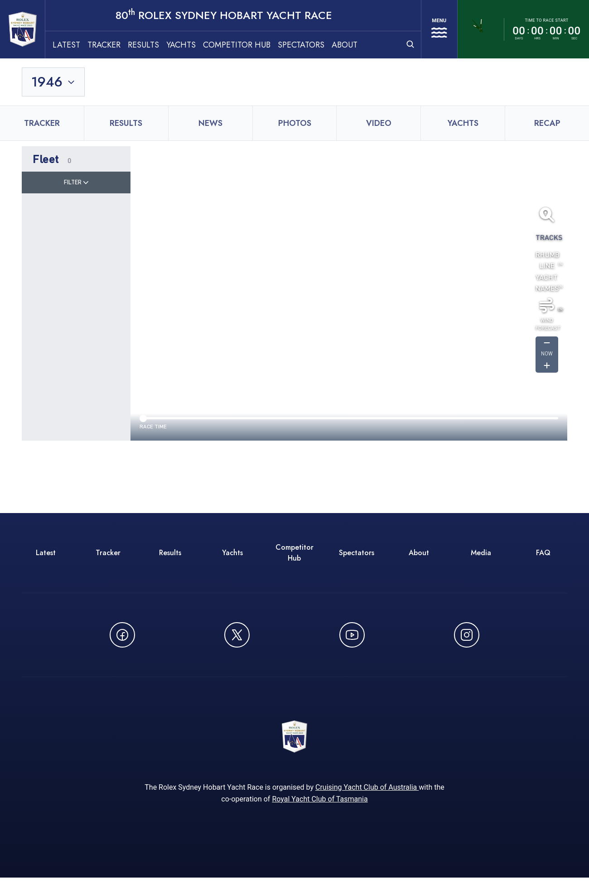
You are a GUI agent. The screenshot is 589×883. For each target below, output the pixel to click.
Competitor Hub (253, 46)
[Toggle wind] (547, 306)
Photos (294, 124)
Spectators (317, 46)
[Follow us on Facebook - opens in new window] (122, 636)
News (210, 124)
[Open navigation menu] (434, 30)
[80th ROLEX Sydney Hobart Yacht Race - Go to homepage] (31, 30)
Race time (153, 427)
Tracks (547, 238)
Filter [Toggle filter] (76, 183)
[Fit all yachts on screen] (547, 216)
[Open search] (401, 45)
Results (160, 46)
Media (481, 554)
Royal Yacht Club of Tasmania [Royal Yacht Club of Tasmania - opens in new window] (319, 804)
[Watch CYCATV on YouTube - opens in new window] (352, 636)
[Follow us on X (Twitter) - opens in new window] (237, 636)
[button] (76, 160)
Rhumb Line (547, 261)
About (361, 46)
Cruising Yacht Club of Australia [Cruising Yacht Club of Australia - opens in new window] (367, 792)
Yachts (197, 46)
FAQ (543, 554)
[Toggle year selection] (54, 83)
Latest (83, 46)
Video (378, 124)
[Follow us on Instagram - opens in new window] (466, 636)
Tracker (120, 46)
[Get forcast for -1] (547, 344)
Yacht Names (547, 284)
